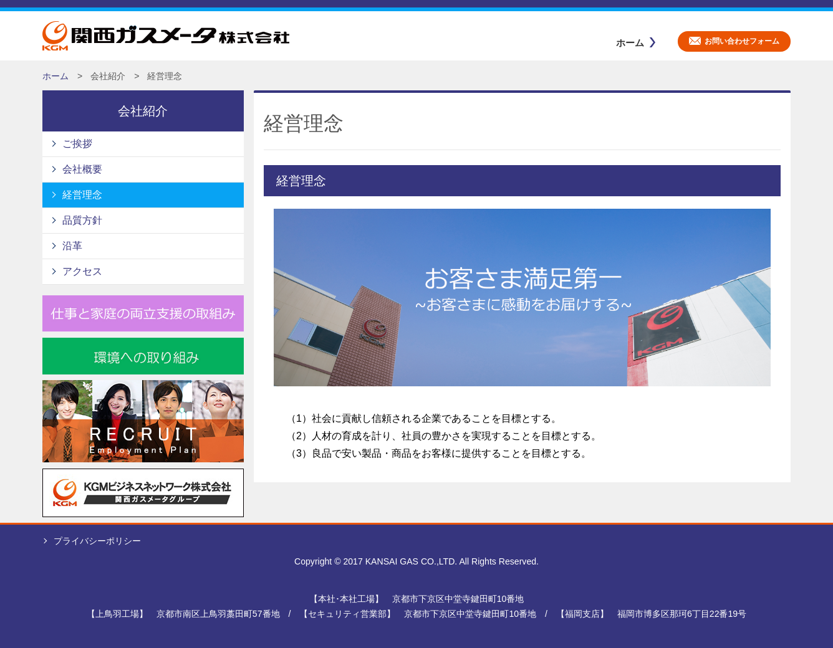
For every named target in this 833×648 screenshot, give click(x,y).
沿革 (72, 246)
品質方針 (82, 220)
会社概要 (82, 169)
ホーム (630, 42)
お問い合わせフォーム (742, 41)
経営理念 (82, 194)
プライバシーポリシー (97, 541)
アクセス (82, 271)
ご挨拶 (77, 143)
